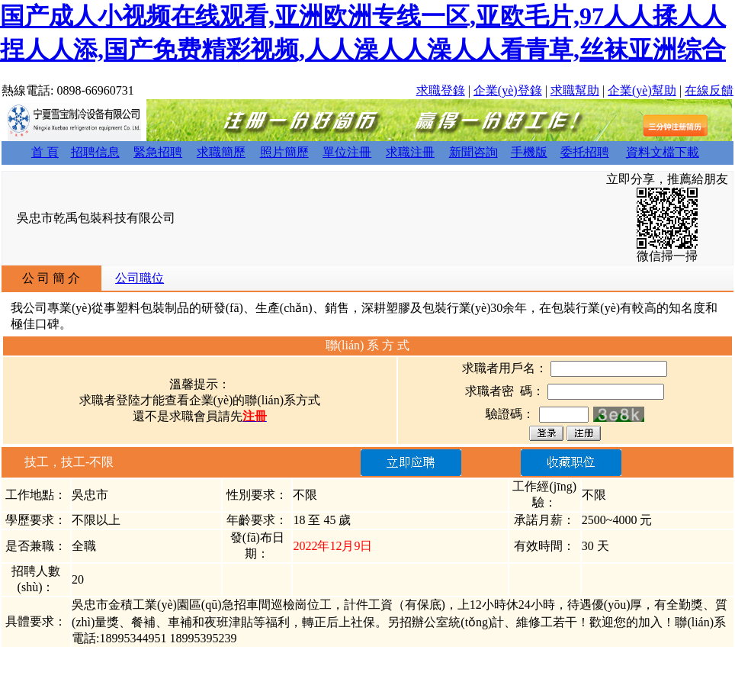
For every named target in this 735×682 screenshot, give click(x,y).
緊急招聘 (157, 152)
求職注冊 (410, 152)
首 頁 (45, 152)
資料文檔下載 (662, 152)
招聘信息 (95, 152)
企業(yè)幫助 (642, 90)
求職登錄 (440, 90)
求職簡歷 (221, 152)
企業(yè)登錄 (507, 90)
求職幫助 (574, 90)
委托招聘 (584, 152)
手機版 (529, 152)
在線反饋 (709, 90)
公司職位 (139, 278)
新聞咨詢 (473, 152)
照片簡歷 (284, 152)
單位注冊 (347, 152)
